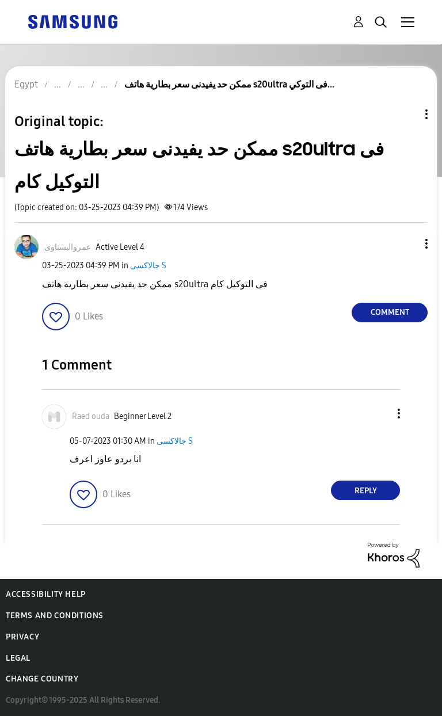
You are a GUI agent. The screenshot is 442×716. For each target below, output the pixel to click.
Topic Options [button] (407, 114)
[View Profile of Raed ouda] (90, 416)
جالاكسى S (148, 266)
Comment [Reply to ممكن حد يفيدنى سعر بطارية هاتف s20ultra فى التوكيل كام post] (390, 312)
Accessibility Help (46, 594)
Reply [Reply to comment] (366, 491)
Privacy (22, 637)
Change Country (42, 679)
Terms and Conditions (55, 615)
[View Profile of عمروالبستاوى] (67, 247)
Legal (18, 658)
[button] (407, 244)
